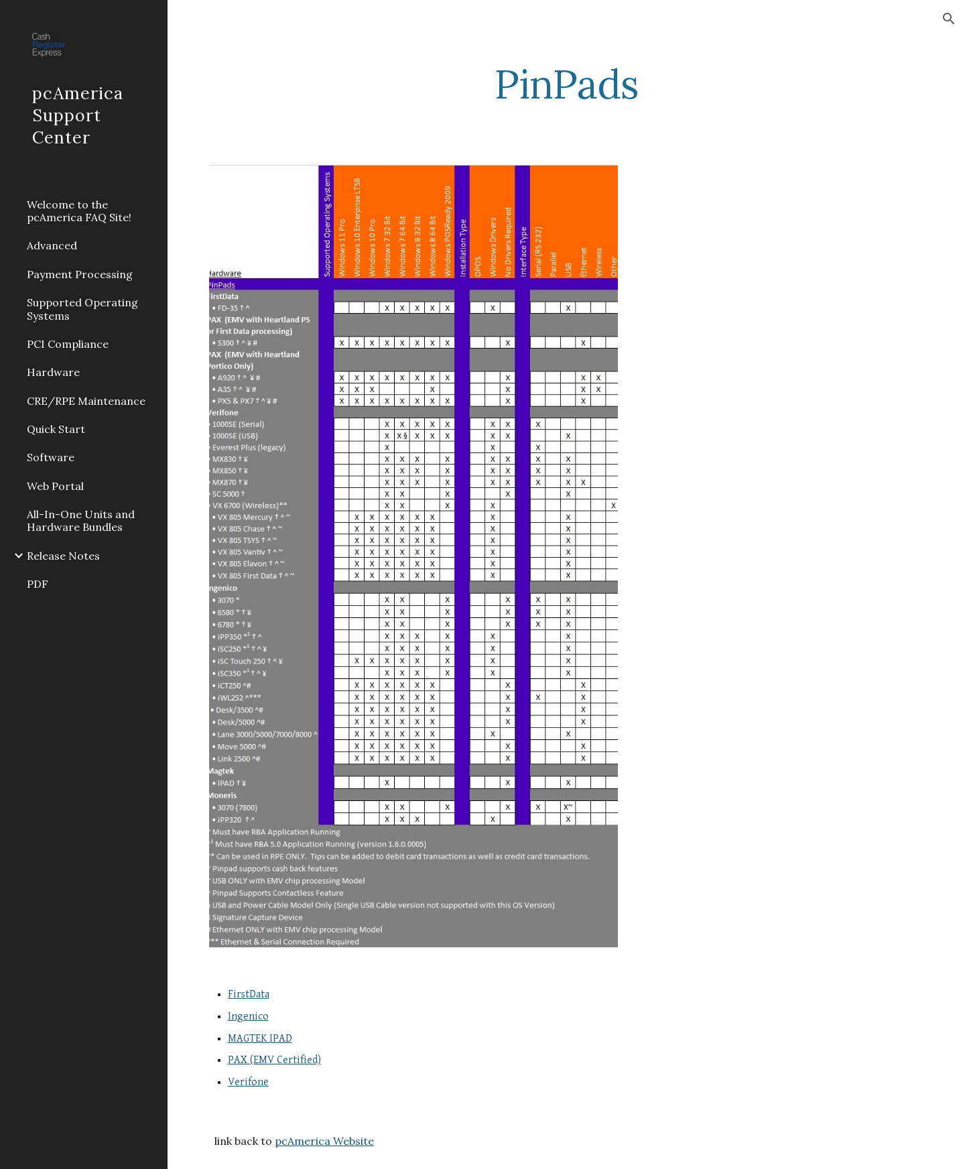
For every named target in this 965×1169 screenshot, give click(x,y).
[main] (566, 83)
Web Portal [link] (55, 486)
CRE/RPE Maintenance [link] (86, 401)
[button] (949, 19)
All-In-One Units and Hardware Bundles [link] (81, 520)
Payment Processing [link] (80, 274)
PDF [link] (37, 584)
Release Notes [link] (63, 555)
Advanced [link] (52, 245)
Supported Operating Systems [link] (82, 309)
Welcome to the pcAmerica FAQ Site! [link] (79, 211)
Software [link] (50, 457)
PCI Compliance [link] (68, 344)
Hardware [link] (53, 372)
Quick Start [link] (56, 429)
